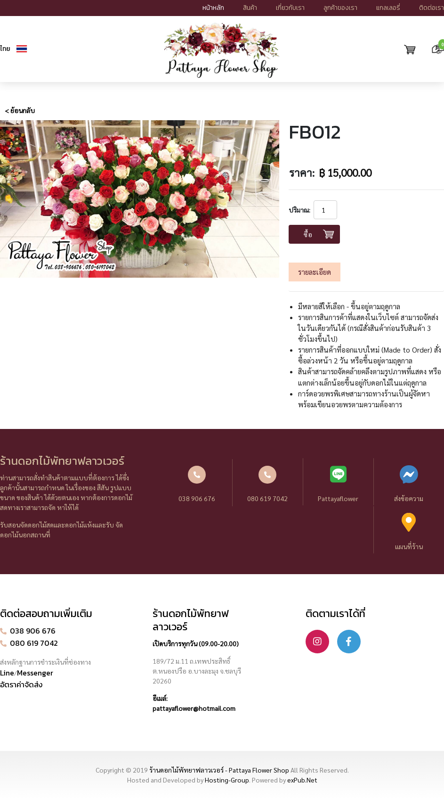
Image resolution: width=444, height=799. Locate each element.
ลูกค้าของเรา (340, 8)
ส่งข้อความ (409, 483)
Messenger (35, 672)
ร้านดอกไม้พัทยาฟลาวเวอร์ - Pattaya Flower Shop (219, 770)
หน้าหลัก (213, 8)
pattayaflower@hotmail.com (194, 708)
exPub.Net (302, 779)
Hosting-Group (227, 779)
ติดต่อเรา (431, 8)
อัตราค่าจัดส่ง (21, 684)
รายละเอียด (314, 272)
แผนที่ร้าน (409, 532)
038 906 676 (196, 484)
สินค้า (250, 8)
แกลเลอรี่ (388, 8)
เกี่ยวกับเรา (290, 8)
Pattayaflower (338, 483)
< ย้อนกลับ (20, 110)
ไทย (5, 49)
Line (7, 672)
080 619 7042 (267, 484)
